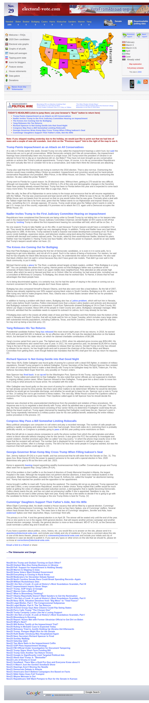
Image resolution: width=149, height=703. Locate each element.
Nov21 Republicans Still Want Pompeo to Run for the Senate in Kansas (41, 679)
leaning (28, 465)
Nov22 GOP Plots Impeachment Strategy (26, 646)
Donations (11, 80)
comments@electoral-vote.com (63, 535)
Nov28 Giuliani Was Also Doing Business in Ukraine (32, 565)
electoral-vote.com (42, 10)
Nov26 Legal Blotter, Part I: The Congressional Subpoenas (35, 603)
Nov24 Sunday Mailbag (17, 638)
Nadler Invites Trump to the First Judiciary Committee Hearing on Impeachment (50, 118)
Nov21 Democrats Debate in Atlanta (24, 669)
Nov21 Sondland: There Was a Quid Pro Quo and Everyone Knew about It (43, 662)
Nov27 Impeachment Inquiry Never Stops (26, 586)
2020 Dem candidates (17, 39)
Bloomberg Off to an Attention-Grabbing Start (51, 104)
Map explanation (135, 64)
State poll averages (16, 53)
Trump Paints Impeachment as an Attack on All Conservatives (42, 116)
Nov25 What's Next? (16, 622)
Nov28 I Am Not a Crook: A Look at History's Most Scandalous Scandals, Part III (46, 584)
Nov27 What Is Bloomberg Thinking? (24, 593)
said (112, 151)
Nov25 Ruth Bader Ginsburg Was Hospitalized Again (32, 634)
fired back (29, 375)
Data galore (12, 75)
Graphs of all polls (15, 48)
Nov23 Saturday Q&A (17, 641)
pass (57, 429)
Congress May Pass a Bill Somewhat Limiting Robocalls (39, 128)
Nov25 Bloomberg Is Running (21, 617)
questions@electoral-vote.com (21, 533)
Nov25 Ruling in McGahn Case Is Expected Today (31, 627)
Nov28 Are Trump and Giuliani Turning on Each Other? (33, 563)
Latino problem (79, 301)
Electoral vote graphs (17, 44)
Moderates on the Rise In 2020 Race (88, 107)
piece (31, 265)
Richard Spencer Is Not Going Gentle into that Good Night (40, 125)
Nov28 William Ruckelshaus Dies (22, 582)
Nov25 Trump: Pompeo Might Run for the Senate (30, 631)
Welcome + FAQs (15, 35)
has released (47, 332)
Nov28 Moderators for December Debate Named (30, 577)
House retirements (15, 71)
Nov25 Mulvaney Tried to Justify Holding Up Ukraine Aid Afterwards (40, 629)
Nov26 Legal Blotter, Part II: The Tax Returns (28, 605)
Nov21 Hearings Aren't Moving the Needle (27, 667)
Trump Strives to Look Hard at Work (48, 105)
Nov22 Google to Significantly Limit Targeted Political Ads (35, 655)
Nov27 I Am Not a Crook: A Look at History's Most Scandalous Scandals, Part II (46, 598)
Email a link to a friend (17, 545)
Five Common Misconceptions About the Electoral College (94, 105)
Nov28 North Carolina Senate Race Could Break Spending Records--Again (43, 579)
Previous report (131, 35)
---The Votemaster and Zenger (21, 552)
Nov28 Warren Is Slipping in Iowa (23, 570)
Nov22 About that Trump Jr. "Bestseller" (26, 657)
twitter (139, 82)
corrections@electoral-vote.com (33, 540)
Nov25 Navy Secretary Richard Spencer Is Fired (30, 636)
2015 (139, 72)
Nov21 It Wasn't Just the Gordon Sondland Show (30, 665)
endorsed (11, 513)
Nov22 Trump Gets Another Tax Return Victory (29, 653)
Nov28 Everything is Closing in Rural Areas (28, 574)
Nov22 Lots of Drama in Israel (21, 660)
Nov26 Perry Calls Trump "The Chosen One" (28, 610)
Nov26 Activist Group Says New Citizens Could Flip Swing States (39, 608)
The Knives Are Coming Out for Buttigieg (32, 121)
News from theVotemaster (19, 88)
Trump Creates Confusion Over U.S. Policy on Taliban (54, 107)
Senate (118, 21)
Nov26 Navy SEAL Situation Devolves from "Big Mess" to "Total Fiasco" (42, 601)
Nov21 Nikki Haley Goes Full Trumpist (25, 674)
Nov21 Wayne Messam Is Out (21, 676)
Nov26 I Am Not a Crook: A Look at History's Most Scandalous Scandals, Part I (45, 615)
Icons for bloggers (15, 62)
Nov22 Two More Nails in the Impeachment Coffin (31, 643)
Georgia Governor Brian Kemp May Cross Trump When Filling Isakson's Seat (49, 130)
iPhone (132, 85)
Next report (144, 35)
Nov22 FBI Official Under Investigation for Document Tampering (38, 648)
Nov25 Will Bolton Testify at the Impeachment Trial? (32, 624)
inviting (20, 222)
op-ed (43, 375)
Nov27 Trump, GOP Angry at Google (24, 589)
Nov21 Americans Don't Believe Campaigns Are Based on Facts (38, 672)
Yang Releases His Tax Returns (27, 123)
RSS (145, 82)
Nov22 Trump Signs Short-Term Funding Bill (28, 650)
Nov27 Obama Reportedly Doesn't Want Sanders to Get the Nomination (41, 596)
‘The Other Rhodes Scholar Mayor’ (87, 104)
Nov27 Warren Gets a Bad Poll (21, 591)
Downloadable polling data (141, 22)
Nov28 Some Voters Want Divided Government (29, 572)
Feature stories (14, 66)
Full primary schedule (135, 68)
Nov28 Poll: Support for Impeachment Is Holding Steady (34, 567)
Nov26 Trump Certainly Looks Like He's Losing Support (34, 612)
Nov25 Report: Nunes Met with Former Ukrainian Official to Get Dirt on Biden (44, 619)
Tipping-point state (15, 57)
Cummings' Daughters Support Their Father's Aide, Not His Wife (43, 132)
